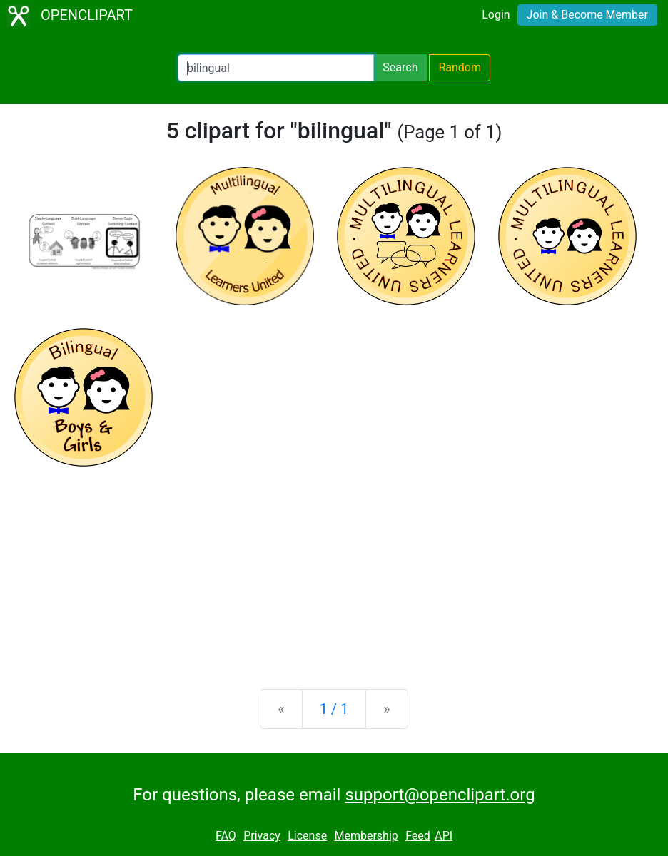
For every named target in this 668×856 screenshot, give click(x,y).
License (307, 835)
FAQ (226, 835)
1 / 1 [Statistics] (334, 709)
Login (496, 14)
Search (400, 67)
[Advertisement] (334, 566)
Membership (366, 835)
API (443, 835)
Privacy (261, 835)
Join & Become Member (587, 14)
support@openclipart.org (440, 795)
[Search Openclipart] (276, 67)
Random (459, 67)
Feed (417, 835)
